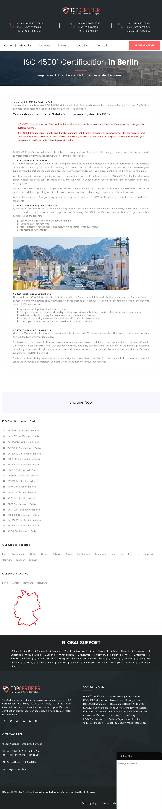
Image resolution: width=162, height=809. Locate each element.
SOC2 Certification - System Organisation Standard (112, 719)
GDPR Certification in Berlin (19, 504)
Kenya (76, 658)
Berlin (5, 582)
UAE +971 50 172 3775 (89, 23)
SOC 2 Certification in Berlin (19, 531)
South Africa (118, 651)
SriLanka (49, 654)
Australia (149, 554)
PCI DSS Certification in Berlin (20, 481)
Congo (103, 662)
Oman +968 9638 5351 (29, 31)
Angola (75, 662)
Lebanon (20, 559)
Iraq (102, 658)
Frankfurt (42, 582)
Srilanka (33, 559)
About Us (25, 45)
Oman (44, 554)
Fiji (127, 654)
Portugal (144, 662)
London (54, 651)
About (116, 803)
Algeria (62, 662)
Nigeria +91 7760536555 (139, 31)
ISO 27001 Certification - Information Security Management (115, 711)
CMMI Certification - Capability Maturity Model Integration (114, 722)
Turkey (28, 662)
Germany (7, 559)
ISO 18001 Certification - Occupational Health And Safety (113, 704)
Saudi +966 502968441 (139, 27)
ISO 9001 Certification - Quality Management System (112, 696)
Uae (113, 554)
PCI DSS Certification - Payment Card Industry (109, 715)
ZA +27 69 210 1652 (88, 31)
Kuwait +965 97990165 (29, 27)
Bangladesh (66, 654)
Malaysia (115, 654)
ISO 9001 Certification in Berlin (20, 430)
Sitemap (63, 45)
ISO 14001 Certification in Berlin (21, 436)
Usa (121, 554)
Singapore (100, 554)
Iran (50, 662)
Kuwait (69, 554)
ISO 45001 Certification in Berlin (21, 442)
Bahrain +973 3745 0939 (30, 23)
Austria (130, 662)
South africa (83, 554)
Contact (101, 45)
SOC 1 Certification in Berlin (19, 498)
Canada (39, 651)
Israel (40, 662)
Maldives (139, 654)
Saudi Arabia (33, 654)
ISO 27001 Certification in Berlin (21, 464)
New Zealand (97, 651)
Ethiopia (89, 662)
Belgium (116, 662)
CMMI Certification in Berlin (19, 492)
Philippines (143, 658)
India (4, 554)
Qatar (33, 554)
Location (82, 45)
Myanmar (83, 654)
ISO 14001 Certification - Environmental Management (112, 700)
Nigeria (64, 658)
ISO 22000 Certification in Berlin (21, 448)
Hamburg (28, 582)
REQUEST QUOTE (144, 45)
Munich (15, 582)
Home (8, 45)
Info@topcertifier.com (16, 769)
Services (44, 45)
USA (26, 651)
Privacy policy (89, 803)
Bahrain (57, 554)
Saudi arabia (18, 554)
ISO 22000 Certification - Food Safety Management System (115, 707)
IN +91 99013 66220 (88, 27)
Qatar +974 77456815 (138, 23)
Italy (130, 554)
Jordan (113, 658)
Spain (15, 662)
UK (139, 554)
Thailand (127, 658)
